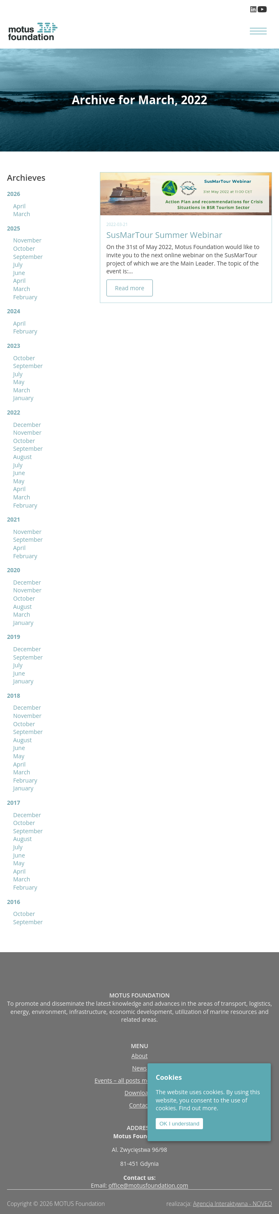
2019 (13, 637)
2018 (13, 695)
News (139, 1096)
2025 (13, 228)
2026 (13, 194)
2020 (13, 570)
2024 (13, 311)
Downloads (139, 1120)
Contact (139, 1133)
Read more (129, 288)
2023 (13, 346)
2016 (13, 902)
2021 (13, 519)
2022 (13, 412)
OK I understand (179, 1124)
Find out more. (198, 1108)
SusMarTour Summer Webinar (164, 234)
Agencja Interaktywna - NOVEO (232, 1206)
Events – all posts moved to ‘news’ (139, 1108)
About (139, 1083)
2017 (13, 802)
